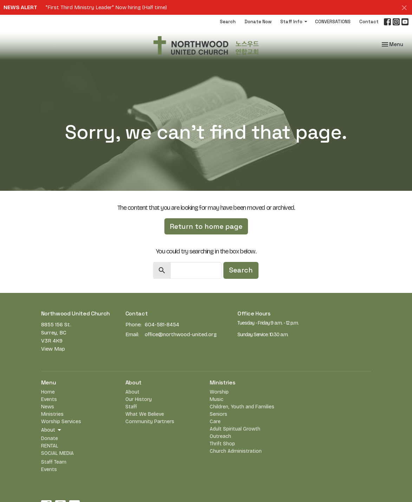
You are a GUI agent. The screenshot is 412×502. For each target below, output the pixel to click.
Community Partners (149, 422)
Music (216, 399)
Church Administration (236, 451)
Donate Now (258, 22)
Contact (369, 22)
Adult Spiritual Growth (235, 429)
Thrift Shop (222, 444)
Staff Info (294, 22)
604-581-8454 (162, 324)
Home (48, 392)
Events (49, 399)
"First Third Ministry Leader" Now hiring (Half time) (106, 7)
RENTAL (49, 446)
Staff (131, 407)
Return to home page (206, 226)
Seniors (218, 414)
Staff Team (53, 462)
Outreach (220, 436)
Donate (49, 438)
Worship (219, 392)
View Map (53, 349)
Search (228, 22)
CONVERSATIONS (333, 22)
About (132, 392)
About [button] (51, 430)
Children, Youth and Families (242, 407)
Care (215, 422)
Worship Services (61, 422)
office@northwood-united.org (181, 334)
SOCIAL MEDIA (57, 453)
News (47, 407)
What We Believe (144, 414)
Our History (138, 399)
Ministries (52, 414)
